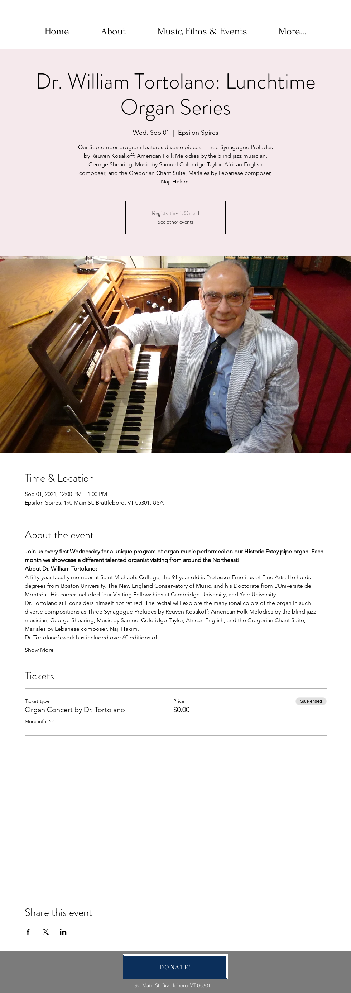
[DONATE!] (175, 966)
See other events (175, 222)
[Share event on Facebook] (28, 932)
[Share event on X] (45, 932)
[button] (113, 31)
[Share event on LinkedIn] (63, 932)
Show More (39, 649)
